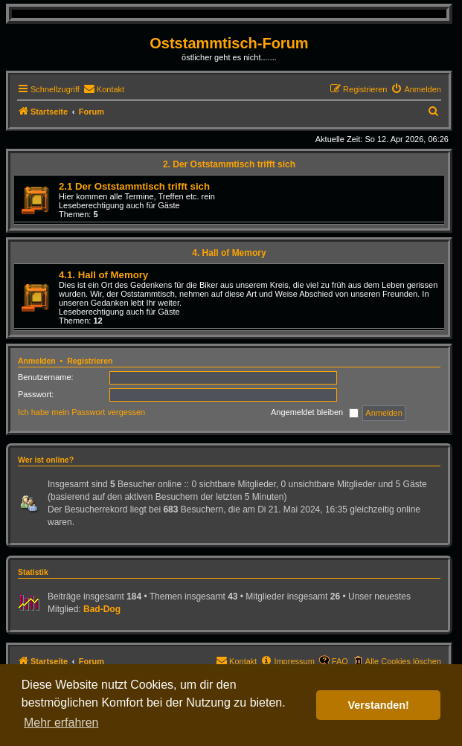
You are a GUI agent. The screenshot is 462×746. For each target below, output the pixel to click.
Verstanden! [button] (378, 705)
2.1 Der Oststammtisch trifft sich (134, 186)
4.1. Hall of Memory (103, 274)
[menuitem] (103, 89)
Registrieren (89, 360)
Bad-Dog (102, 609)
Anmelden (37, 360)
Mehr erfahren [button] (61, 722)
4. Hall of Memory (229, 253)
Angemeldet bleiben (315, 413)
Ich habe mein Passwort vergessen (81, 412)
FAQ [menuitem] (340, 661)
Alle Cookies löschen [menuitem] (403, 661)
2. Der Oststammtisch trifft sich (229, 164)
